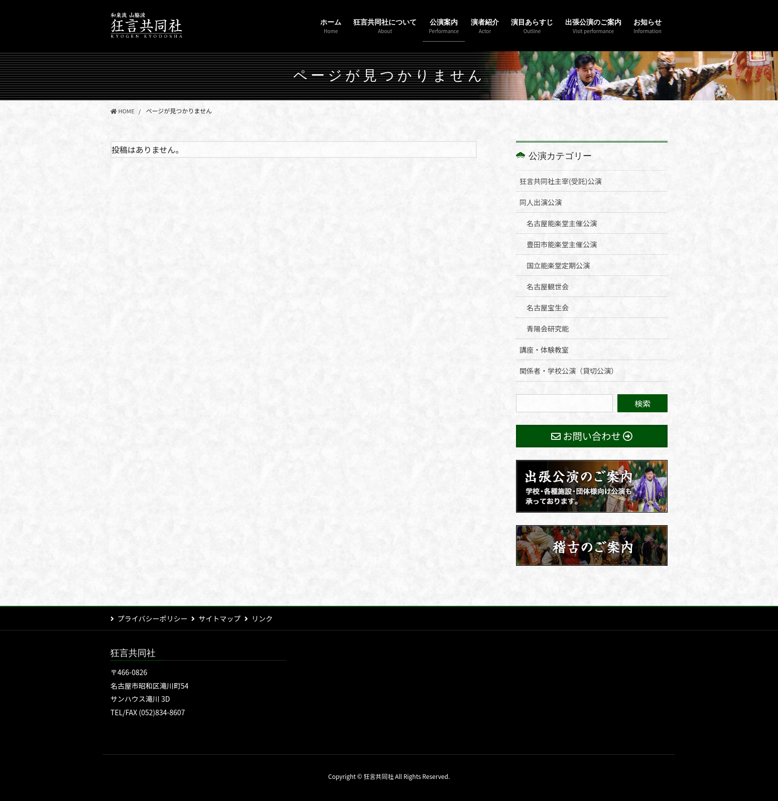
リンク (269, 618)
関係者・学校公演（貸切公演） (569, 371)
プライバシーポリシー (152, 618)
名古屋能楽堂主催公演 (562, 223)
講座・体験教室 (544, 350)
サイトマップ (223, 618)
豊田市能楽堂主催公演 (562, 244)
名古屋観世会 (548, 286)
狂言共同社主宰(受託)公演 (560, 181)
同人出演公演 (541, 202)
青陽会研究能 (548, 329)
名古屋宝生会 (548, 307)
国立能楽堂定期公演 (558, 265)
